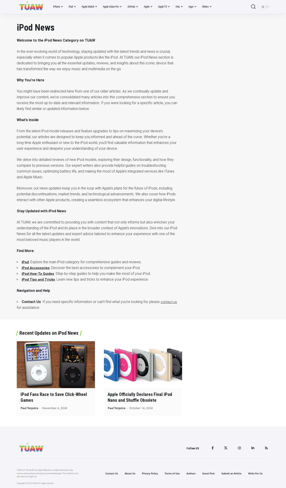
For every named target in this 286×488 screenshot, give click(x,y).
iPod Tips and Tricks (39, 279)
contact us (169, 302)
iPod (25, 262)
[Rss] (266, 448)
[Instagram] (239, 448)
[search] (253, 7)
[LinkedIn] (252, 448)
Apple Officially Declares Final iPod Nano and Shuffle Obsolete (140, 397)
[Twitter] (225, 448)
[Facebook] (211, 448)
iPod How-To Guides (38, 273)
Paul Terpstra (30, 408)
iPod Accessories (36, 268)
